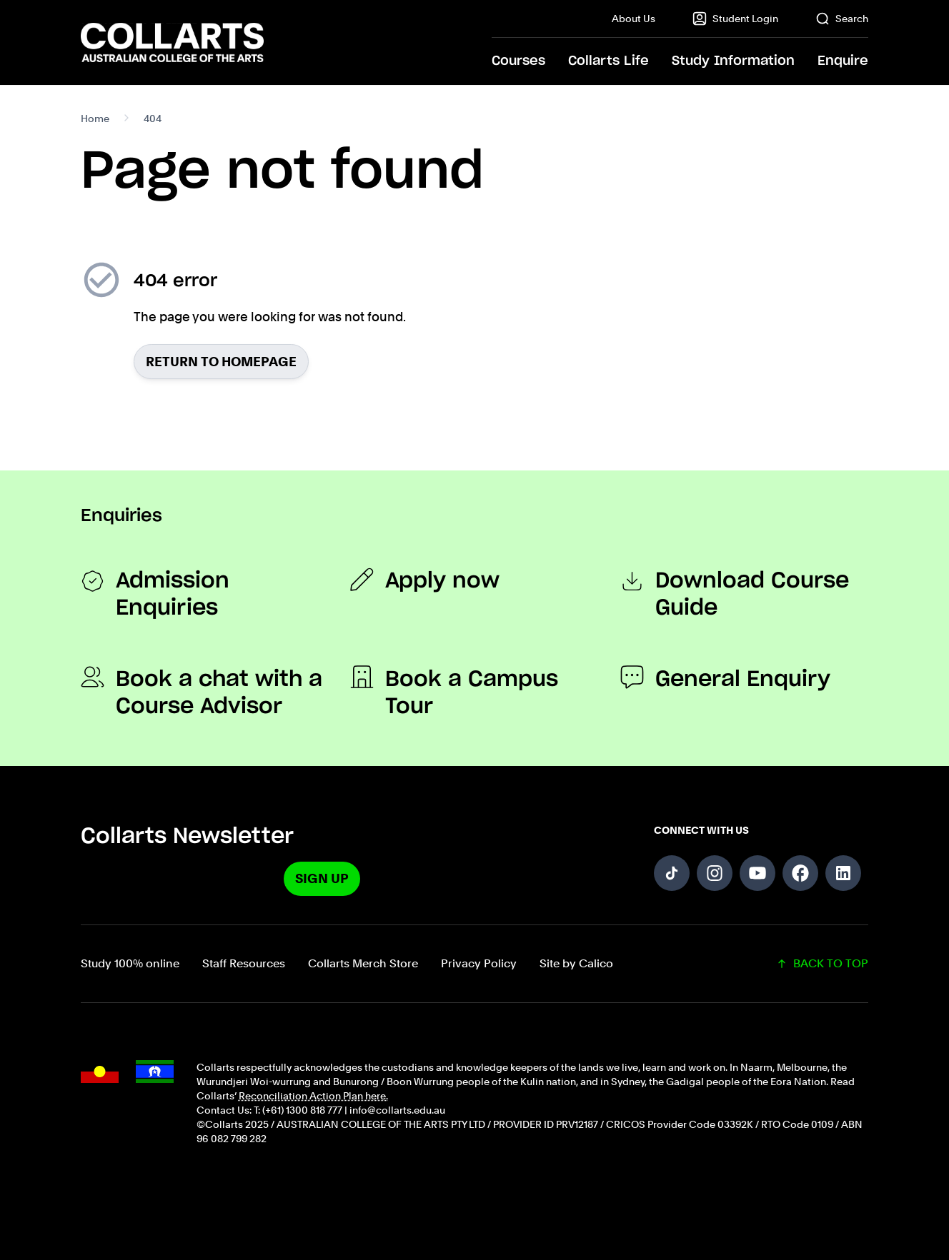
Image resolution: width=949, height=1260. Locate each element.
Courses (518, 61)
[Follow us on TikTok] (672, 873)
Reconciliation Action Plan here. (313, 1096)
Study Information (733, 61)
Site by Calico (576, 963)
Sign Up (322, 878)
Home (95, 118)
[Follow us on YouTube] (757, 873)
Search (841, 18)
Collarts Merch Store (363, 963)
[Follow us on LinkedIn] (843, 873)
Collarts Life (608, 61)
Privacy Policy (479, 963)
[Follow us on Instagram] (714, 873)
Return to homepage (221, 361)
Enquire (843, 61)
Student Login (735, 18)
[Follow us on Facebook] (800, 873)
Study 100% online (130, 963)
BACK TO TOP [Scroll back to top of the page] (822, 963)
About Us (633, 18)
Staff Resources (243, 963)
